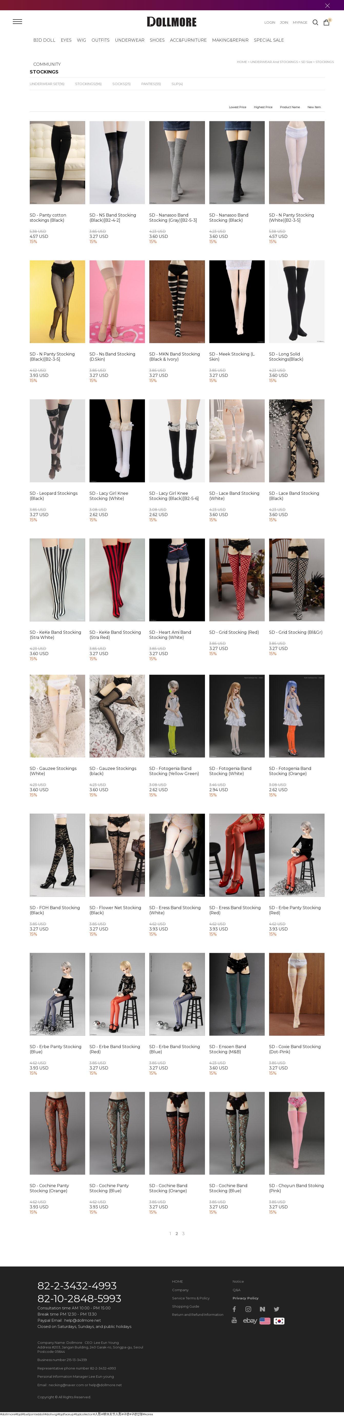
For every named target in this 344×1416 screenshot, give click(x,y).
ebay (248, 1320)
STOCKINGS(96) (88, 84)
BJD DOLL (44, 40)
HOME (177, 1281)
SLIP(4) (177, 84)
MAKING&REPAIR (230, 40)
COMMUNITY (47, 64)
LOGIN (269, 22)
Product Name (290, 107)
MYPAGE (300, 22)
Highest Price (263, 107)
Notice (238, 1281)
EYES (66, 40)
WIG (81, 40)
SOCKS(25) (121, 84)
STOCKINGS (325, 62)
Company (180, 1290)
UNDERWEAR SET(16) (47, 84)
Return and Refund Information (197, 1314)
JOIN (284, 22)
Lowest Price (237, 107)
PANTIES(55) (151, 84)
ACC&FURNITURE (188, 40)
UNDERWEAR (129, 40)
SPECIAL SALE (269, 40)
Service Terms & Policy (191, 1298)
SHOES (157, 40)
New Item (314, 107)
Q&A (236, 1290)
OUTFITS (101, 40)
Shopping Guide (185, 1306)
